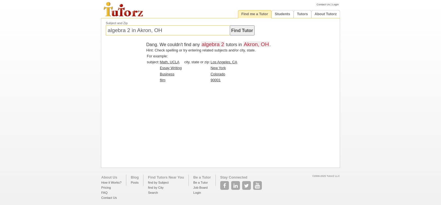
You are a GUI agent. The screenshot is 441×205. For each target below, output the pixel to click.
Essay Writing (171, 68)
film (162, 80)
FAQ (104, 192)
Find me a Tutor (254, 14)
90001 (216, 80)
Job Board (200, 187)
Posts (135, 182)
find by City (155, 187)
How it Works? (111, 182)
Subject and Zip (117, 23)
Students (282, 14)
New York (218, 68)
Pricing (106, 187)
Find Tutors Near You (166, 177)
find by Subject (158, 182)
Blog (135, 177)
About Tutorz (326, 14)
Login (335, 4)
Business (167, 74)
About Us (109, 177)
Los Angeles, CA (224, 62)
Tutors (302, 14)
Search (153, 192)
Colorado (218, 74)
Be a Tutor (202, 177)
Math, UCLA (169, 62)
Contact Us (323, 4)
